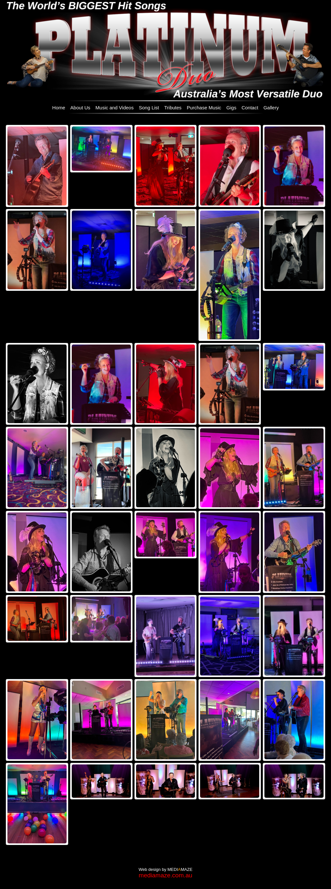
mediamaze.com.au (165, 875)
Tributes (173, 107)
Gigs (231, 107)
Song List (149, 107)
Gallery (271, 107)
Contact (249, 107)
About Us (80, 107)
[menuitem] (59, 107)
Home (58, 107)
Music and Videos (114, 107)
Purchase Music (204, 107)
